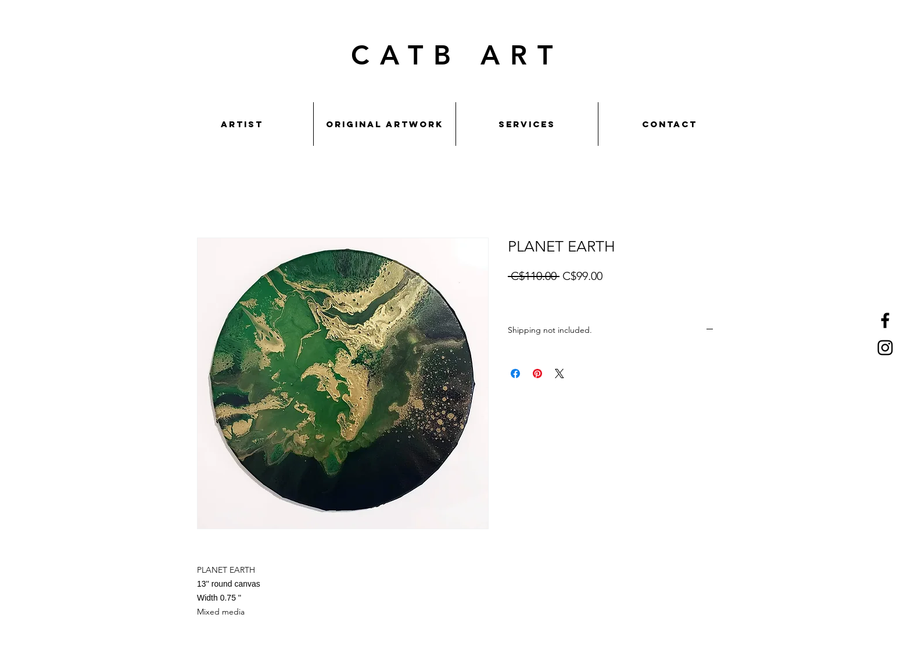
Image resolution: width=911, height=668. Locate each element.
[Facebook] (885, 320)
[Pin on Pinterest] (537, 373)
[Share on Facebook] (515, 373)
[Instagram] (885, 347)
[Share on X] (559, 373)
